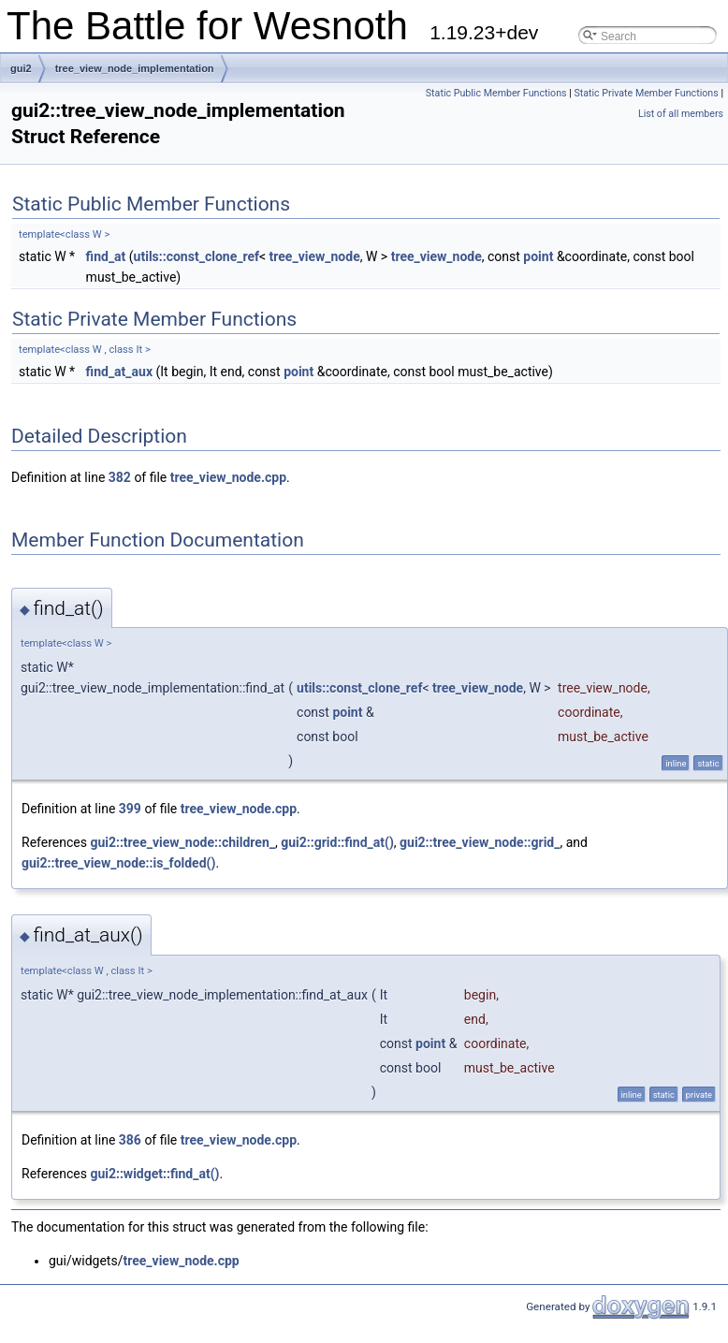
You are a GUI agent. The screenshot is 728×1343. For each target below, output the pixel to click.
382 (120, 477)
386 (130, 1139)
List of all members (680, 114)
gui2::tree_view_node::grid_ (480, 842)
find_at (106, 256)
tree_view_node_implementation (134, 68)
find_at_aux (119, 371)
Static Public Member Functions (496, 93)
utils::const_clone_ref (196, 256)
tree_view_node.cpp (228, 477)
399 (130, 808)
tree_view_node (314, 256)
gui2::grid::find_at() (337, 842)
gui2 (21, 68)
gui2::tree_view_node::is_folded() (118, 862)
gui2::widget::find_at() (154, 1173)
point (538, 256)
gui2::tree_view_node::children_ (182, 842)
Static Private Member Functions (646, 93)
